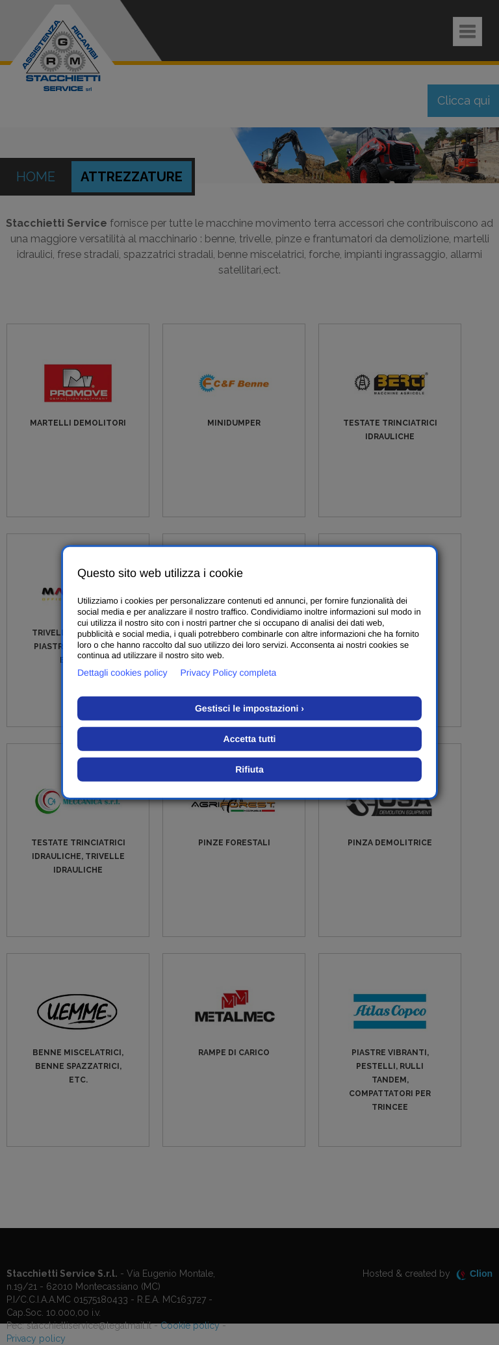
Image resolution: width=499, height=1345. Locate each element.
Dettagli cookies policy (122, 672)
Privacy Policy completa (229, 672)
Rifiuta (249, 769)
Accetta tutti (250, 739)
